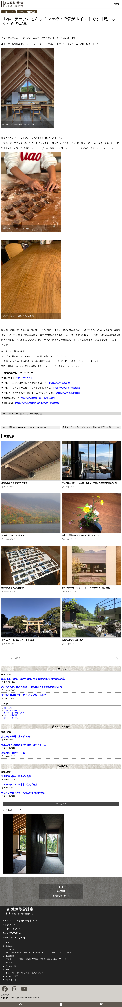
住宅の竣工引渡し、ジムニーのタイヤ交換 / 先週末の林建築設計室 (89, 483)
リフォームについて (56, 953)
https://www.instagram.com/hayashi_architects (37, 403)
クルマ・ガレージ (11, 718)
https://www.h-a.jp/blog (59, 383)
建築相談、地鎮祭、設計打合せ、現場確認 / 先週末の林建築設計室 (33, 679)
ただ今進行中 (61, 766)
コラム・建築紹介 (27, 12)
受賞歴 (21, 959)
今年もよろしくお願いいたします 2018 (17, 640)
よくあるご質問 (12, 976)
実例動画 (9, 963)
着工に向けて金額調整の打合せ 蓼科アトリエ (23, 745)
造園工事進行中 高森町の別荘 (16, 776)
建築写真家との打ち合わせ (12, 588)
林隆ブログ (8, 12)
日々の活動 (8, 708)
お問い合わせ (11, 980)
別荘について (41, 953)
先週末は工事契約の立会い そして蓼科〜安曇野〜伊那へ (87, 427)
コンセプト (10, 950)
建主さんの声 (11, 966)
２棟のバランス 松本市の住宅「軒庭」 (20, 784)
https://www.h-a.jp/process (68, 393)
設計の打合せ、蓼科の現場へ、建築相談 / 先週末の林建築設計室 (31, 687)
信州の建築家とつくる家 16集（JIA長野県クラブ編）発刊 (86, 588)
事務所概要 (10, 956)
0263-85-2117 (13, 929)
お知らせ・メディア (12, 710)
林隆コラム (70, 953)
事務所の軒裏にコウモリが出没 (14, 483)
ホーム (8, 942)
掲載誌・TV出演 (31, 959)
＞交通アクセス (10, 925)
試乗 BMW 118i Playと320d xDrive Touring (27, 427)
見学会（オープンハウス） (15, 713)
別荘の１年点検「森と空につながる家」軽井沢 (23, 695)
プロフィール (11, 959)
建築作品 (9, 946)
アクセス (62, 959)
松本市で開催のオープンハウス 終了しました (80, 535)
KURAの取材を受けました (73, 640)
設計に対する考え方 (14, 953)
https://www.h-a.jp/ (24, 378)
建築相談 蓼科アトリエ (13, 753)
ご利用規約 (5, 995)
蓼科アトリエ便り (61, 726)
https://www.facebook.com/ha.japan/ (38, 398)
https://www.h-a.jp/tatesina (67, 388)
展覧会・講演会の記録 (48, 959)
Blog (7, 970)
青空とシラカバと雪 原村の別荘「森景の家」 (23, 793)
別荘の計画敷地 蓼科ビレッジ (16, 736)
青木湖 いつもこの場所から (12, 535)
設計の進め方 (29, 953)
